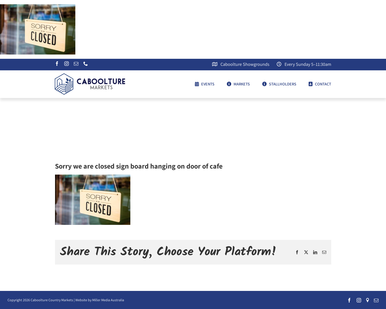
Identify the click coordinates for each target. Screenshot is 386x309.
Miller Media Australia (108, 300)
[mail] (76, 63)
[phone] (85, 63)
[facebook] (57, 63)
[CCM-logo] (90, 75)
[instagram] (66, 63)
